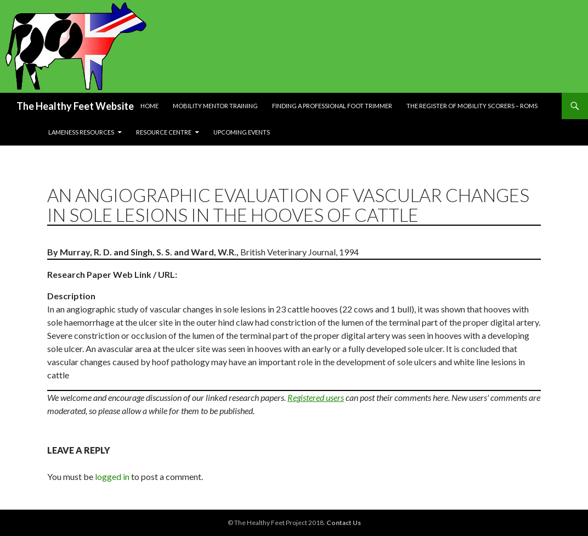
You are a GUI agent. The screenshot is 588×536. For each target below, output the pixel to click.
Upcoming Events (241, 132)
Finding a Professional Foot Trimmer (332, 105)
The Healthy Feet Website (75, 106)
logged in (112, 476)
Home (149, 105)
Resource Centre (163, 132)
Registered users (315, 397)
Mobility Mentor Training (215, 105)
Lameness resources (81, 132)
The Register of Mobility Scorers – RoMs (472, 105)
